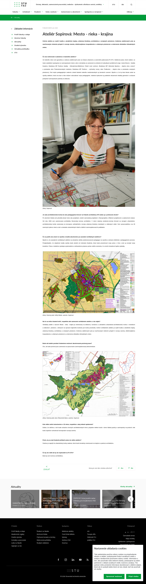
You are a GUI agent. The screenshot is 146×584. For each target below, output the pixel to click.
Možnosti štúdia (42, 534)
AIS (88, 531)
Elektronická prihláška (44, 540)
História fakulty (20, 38)
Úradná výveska (20, 45)
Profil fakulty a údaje (22, 34)
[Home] (11, 17)
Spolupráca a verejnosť (93, 12)
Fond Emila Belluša (68, 534)
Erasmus (65, 543)
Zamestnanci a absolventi (70, 12)
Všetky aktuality (126, 486)
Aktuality (17, 42)
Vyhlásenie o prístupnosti (126, 541)
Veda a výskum (51, 12)
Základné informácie (22, 28)
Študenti (37, 12)
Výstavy (64, 537)
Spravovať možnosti (114, 576)
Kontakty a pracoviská (18, 540)
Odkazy (129, 12)
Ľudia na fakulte (16, 543)
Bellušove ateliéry (68, 531)
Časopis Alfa (91, 534)
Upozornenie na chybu (127, 544)
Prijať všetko (134, 576)
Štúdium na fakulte (43, 531)
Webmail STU (91, 537)
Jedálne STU (91, 540)
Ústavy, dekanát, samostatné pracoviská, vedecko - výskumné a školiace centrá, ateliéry (69, 4)
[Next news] (130, 499)
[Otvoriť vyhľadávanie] (131, 4)
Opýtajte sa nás (16, 546)
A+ (128, 532)
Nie (130, 468)
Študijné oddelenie (43, 543)
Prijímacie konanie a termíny (46, 537)
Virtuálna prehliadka (21, 49)
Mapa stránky (130, 539)
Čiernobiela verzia (129, 536)
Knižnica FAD (66, 540)
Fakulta (15, 12)
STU (15, 53)
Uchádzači (26, 12)
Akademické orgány (17, 534)
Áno (120, 468)
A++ (132, 532)
